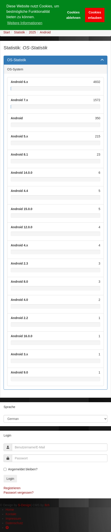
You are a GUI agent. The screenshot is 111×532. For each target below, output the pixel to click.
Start (6, 32)
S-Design (24, 505)
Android (45, 32)
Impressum (13, 518)
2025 (32, 32)
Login (10, 478)
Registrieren (12, 488)
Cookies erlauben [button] (95, 15)
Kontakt (11, 514)
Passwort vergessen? (19, 492)
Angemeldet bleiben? (21, 469)
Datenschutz (14, 523)
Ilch (47, 505)
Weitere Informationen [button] (24, 23)
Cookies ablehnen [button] (73, 15)
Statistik (19, 32)
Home (10, 509)
